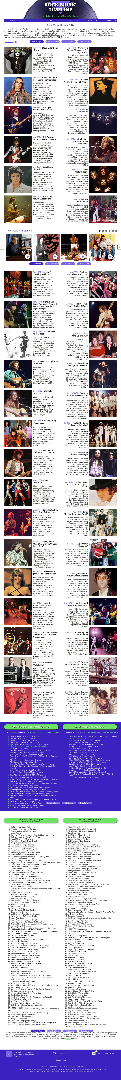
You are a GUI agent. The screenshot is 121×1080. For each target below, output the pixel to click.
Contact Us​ (62, 1053)
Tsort (68, 1039)
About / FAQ (61, 1060)
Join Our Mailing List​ (106, 1053)
